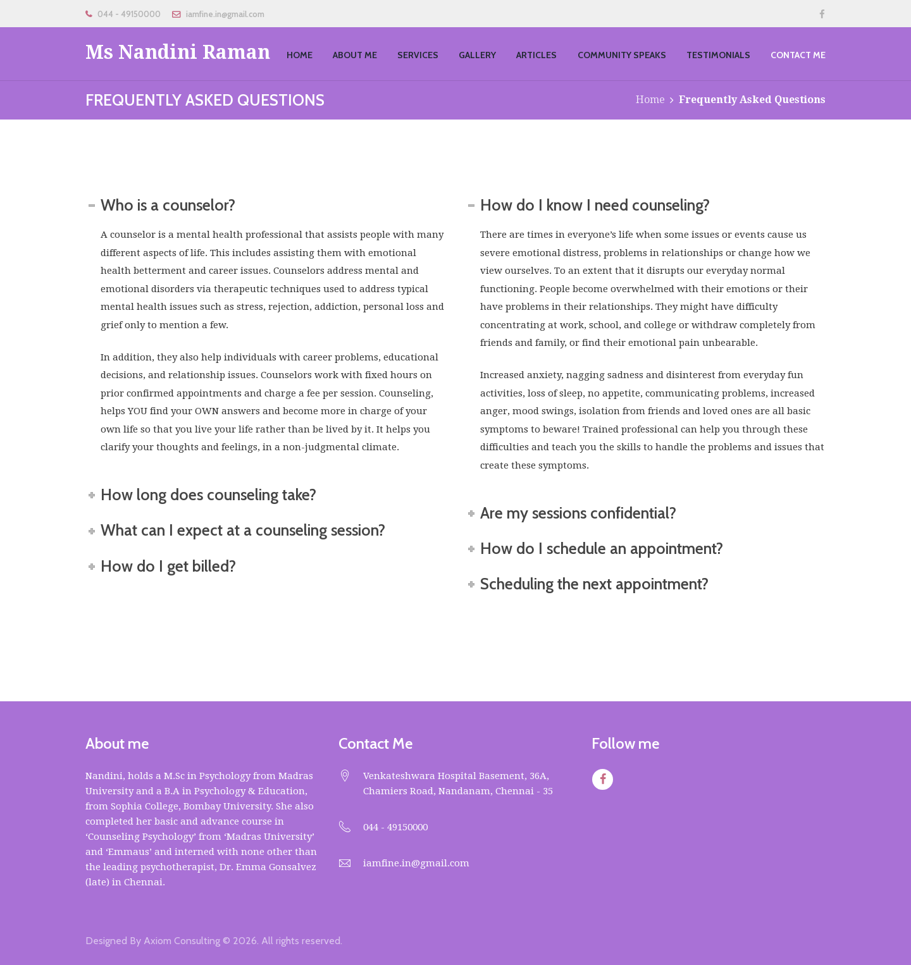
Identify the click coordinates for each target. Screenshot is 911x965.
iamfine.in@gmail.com (225, 14)
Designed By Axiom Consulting (152, 941)
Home (650, 100)
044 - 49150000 (129, 14)
